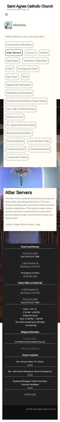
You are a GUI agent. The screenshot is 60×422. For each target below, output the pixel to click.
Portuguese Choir (28, 68)
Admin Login (30, 394)
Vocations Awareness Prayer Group (26, 100)
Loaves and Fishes (17, 157)
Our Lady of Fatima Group (21, 108)
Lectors (30, 52)
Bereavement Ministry (19, 133)
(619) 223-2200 (30, 253)
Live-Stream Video (39, 141)
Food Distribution (40, 149)
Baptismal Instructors (19, 84)
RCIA (25, 76)
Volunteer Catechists (35, 60)
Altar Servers (14, 52)
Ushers (44, 52)
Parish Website (15, 141)
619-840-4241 (30, 338)
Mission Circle (15, 117)
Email (30, 365)
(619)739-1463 (30, 276)
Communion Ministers (19, 44)
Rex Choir (12, 76)
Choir (10, 68)
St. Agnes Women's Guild (21, 125)
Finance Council (16, 149)
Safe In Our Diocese (30, 348)
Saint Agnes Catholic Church (30, 6)
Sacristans (13, 60)
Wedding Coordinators (19, 92)
